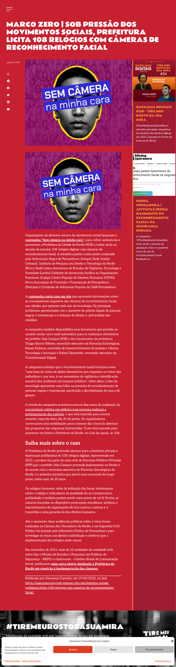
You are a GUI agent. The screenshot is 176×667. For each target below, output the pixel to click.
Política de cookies (12, 661)
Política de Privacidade (31, 661)
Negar (113, 649)
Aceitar (73, 649)
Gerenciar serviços (163, 661)
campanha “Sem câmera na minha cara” (54, 240)
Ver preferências (154, 649)
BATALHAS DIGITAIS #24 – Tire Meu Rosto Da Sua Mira (154, 113)
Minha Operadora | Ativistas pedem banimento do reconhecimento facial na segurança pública (152, 216)
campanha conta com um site (49, 296)
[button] (172, 641)
